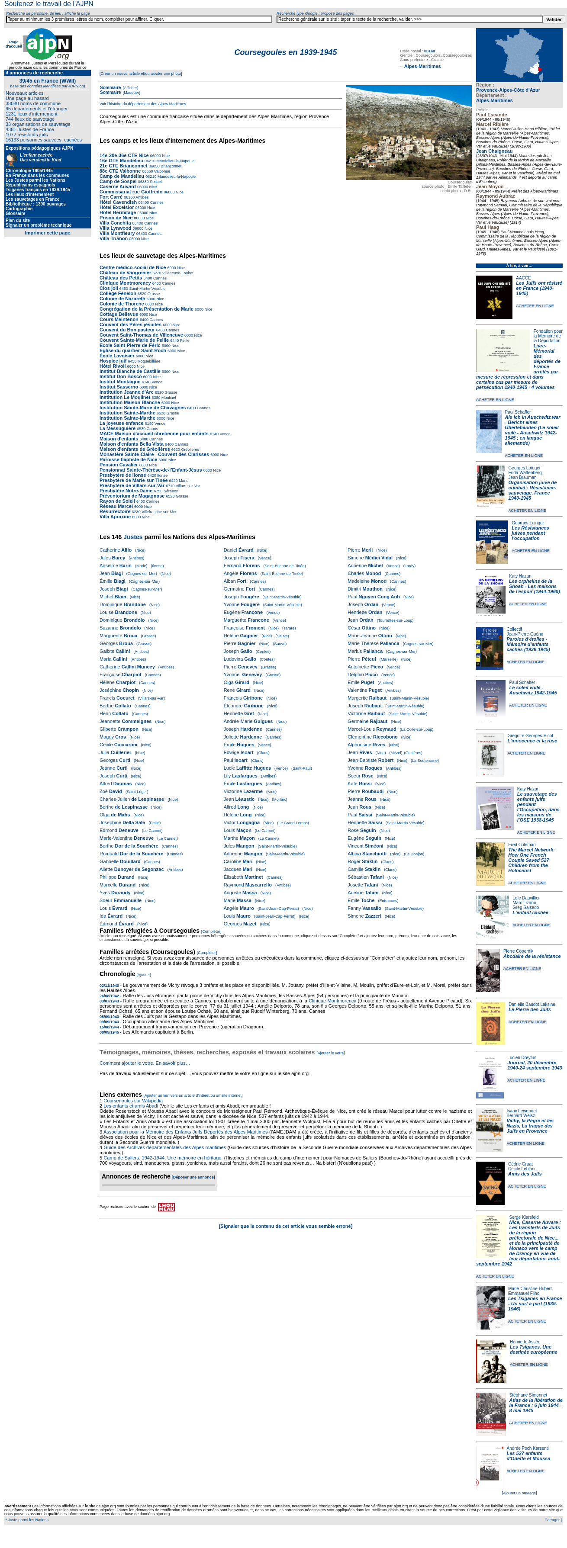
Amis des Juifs (525, 1173)
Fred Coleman (521, 844)
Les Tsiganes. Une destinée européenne (533, 1349)
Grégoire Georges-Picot (530, 735)
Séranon (170, 491)
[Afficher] (130, 88)
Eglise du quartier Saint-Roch (133, 350)
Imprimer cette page (48, 232)
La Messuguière (117, 428)
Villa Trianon (114, 238)
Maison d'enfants (119, 438)
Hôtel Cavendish (118, 202)
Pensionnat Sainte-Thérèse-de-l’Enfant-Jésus (151, 469)
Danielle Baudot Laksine (532, 1004)
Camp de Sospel (118, 181)
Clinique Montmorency (125, 283)
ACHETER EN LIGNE (535, 306)
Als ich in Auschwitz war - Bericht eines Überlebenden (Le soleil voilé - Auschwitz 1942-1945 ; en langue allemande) (533, 430)
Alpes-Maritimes (494, 100)
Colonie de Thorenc (122, 303)
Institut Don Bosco (121, 376)
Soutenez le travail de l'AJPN (48, 3)
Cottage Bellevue (119, 314)
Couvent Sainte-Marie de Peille (134, 340)
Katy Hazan (520, 576)
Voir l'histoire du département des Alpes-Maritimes (143, 104)
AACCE (523, 278)
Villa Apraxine (115, 516)
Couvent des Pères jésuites (130, 324)
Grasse (153, 294)
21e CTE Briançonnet (124, 165)
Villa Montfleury (117, 233)
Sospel (155, 182)
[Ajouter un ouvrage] (519, 1493)
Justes (132, 536)
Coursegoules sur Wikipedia (133, 1100)
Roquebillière (148, 361)
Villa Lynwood (115, 228)
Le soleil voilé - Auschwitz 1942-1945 (533, 690)
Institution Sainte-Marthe (127, 412)
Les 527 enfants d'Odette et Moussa (529, 1456)
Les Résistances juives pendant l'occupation (530, 533)
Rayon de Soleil (117, 501)
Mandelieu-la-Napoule (175, 161)
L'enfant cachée (530, 912)
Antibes (141, 197)
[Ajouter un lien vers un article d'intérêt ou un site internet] (192, 1095)
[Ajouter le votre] (330, 1053)
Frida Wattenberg (525, 472)
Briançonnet (171, 166)
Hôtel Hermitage (118, 212)
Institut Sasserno (119, 386)
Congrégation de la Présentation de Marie (146, 309)
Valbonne (161, 171)
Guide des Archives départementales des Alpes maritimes (164, 1147)
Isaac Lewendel (522, 1110)
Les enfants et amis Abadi (130, 1105)
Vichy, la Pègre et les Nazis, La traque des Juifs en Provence (530, 1126)
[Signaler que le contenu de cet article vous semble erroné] (286, 1226)
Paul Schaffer (518, 412)
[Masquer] (131, 92)
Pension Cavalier (119, 464)
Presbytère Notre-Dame (126, 490)
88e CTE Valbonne (120, 170)
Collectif (514, 629)
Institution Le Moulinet (125, 397)
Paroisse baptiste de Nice (128, 459)
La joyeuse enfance (122, 423)
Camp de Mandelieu (122, 176)
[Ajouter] (144, 975)
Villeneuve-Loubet (177, 273)
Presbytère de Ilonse (123, 475)
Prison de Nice (116, 217)
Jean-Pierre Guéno (525, 634)
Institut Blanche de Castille (130, 371)
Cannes (156, 202)
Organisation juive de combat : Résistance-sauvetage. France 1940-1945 (533, 490)
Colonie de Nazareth (122, 298)
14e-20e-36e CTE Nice (124, 155)
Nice (165, 156)
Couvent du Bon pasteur (127, 329)
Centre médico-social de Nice (133, 267)
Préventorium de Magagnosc (132, 495)
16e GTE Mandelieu (121, 160)
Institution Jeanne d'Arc (127, 392)
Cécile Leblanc (522, 1168)
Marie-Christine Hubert (530, 1288)
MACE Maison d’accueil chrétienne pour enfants (154, 433)
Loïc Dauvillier (526, 898)
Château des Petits (121, 277)
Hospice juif (113, 360)
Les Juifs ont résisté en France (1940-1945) (539, 288)
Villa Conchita (115, 222)
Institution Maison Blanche (130, 402)
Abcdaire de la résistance (532, 956)
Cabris (151, 429)
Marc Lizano (524, 902)
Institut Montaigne (120, 381)
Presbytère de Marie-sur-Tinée (134, 480)
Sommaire (110, 87)
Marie (183, 481)
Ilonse (162, 475)
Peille (184, 340)
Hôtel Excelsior (117, 207)
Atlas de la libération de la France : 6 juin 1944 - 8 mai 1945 (536, 1405)
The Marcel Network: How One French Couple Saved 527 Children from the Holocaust (531, 860)
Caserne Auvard (118, 186)
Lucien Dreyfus (521, 1057)
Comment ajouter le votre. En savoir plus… (145, 1063)
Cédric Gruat (520, 1164)
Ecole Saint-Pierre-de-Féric (130, 345)
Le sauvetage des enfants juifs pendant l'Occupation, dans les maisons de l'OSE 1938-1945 (538, 806)
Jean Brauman (523, 477)
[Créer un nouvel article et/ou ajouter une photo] (141, 73)
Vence (157, 382)
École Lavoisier (117, 355)
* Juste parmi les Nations (26, 1520)
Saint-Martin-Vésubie (147, 288)
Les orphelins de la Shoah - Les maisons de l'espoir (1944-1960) (534, 586)
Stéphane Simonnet (528, 1395)
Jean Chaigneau (494, 151)
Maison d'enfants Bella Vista (132, 443)
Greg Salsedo (525, 907)
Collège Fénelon (118, 293)
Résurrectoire (115, 511)
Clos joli (109, 288)
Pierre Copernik (518, 951)
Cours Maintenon (119, 319)
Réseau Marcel (116, 506)
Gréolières (189, 449)
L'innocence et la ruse (532, 740)
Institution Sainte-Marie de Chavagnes (143, 407)
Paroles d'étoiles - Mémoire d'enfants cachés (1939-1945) (528, 644)
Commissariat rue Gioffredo (131, 191)
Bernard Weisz (521, 1115)
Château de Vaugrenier (125, 272)
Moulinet (168, 397)
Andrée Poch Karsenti (528, 1448)
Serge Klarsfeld (524, 1217)
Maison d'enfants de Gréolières (135, 449)
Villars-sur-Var (187, 486)
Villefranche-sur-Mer (159, 512)
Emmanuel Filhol (524, 1293)
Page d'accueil (14, 44)
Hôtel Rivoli (113, 366)
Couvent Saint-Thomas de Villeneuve (141, 334)
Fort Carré (111, 196)
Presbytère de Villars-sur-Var (132, 485)
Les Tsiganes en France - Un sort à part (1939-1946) (535, 1303)
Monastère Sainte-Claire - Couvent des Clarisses (154, 454)
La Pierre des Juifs (530, 1009)
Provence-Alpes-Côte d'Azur (508, 90)
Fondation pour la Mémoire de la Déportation (548, 336)
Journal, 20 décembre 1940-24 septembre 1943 (534, 1065)
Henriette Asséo (525, 1341)
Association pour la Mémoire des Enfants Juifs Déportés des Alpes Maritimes (185, 1131)
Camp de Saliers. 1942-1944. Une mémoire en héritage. (162, 1157)
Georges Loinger (525, 468)
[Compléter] (211, 931)
